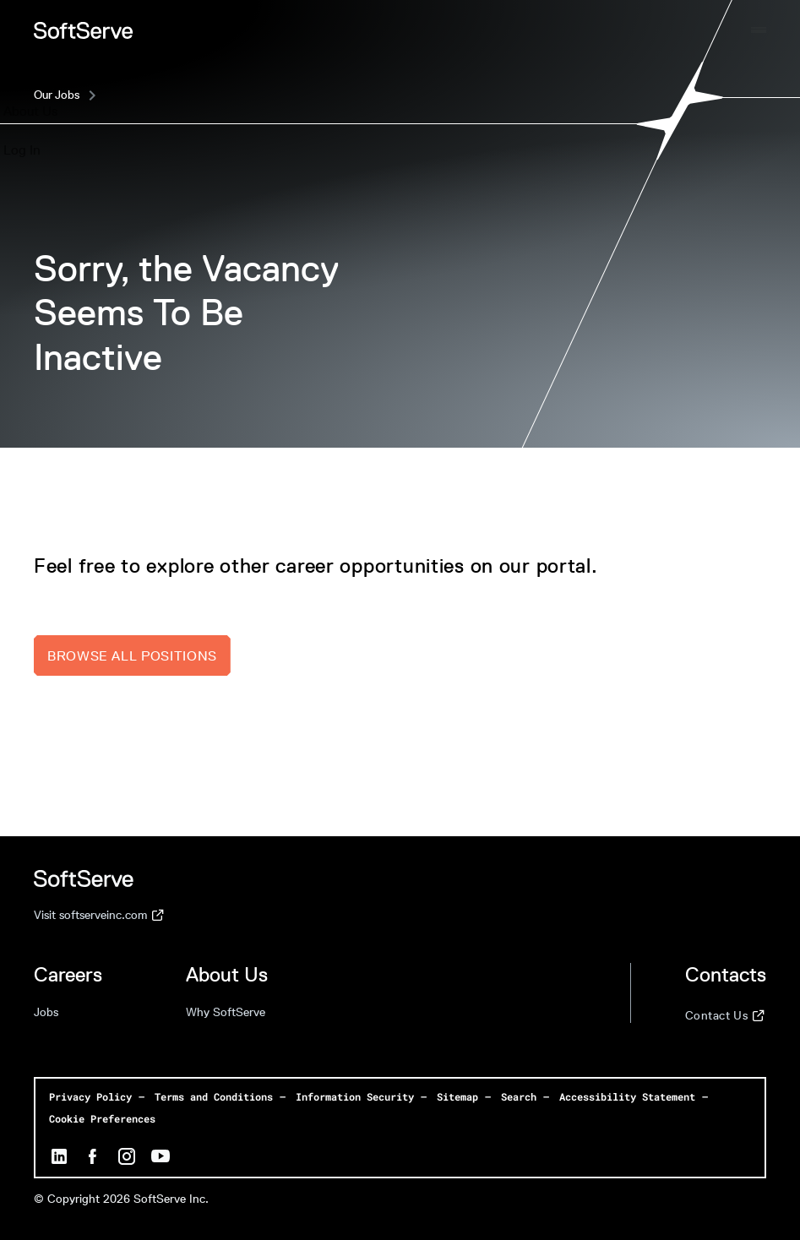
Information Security (355, 1096)
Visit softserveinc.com (99, 915)
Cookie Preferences (102, 1118)
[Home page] (83, 30)
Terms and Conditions (214, 1096)
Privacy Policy (90, 1096)
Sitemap (457, 1096)
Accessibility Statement (627, 1096)
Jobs (46, 1012)
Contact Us (725, 1016)
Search (518, 1096)
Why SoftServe (225, 1012)
